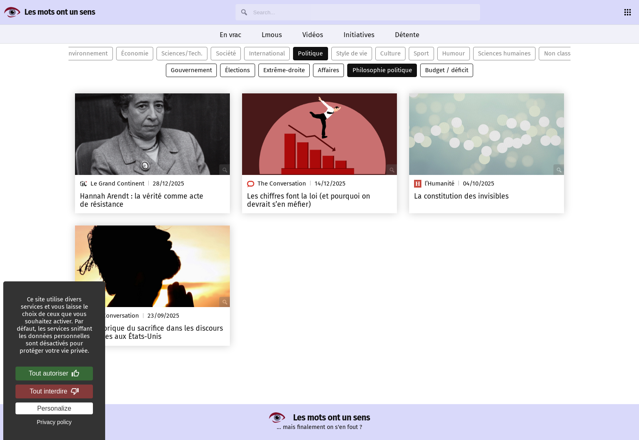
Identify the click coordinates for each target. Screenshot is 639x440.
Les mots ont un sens (59, 12)
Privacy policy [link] (54, 422)
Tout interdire (54, 391)
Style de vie (351, 53)
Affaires (328, 70)
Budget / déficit (446, 70)
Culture (390, 53)
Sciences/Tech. (182, 53)
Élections (237, 70)
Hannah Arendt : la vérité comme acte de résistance (141, 200)
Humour (453, 53)
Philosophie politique (382, 70)
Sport (421, 53)
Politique (310, 53)
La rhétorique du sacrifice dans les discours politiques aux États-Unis (151, 333)
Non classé (559, 53)
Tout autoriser (54, 373)
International (267, 53)
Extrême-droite (284, 70)
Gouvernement (191, 70)
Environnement (86, 53)
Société (226, 53)
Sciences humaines (504, 53)
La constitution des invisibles (461, 196)
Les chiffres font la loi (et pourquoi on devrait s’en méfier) (308, 200)
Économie (134, 53)
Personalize (54, 408)
